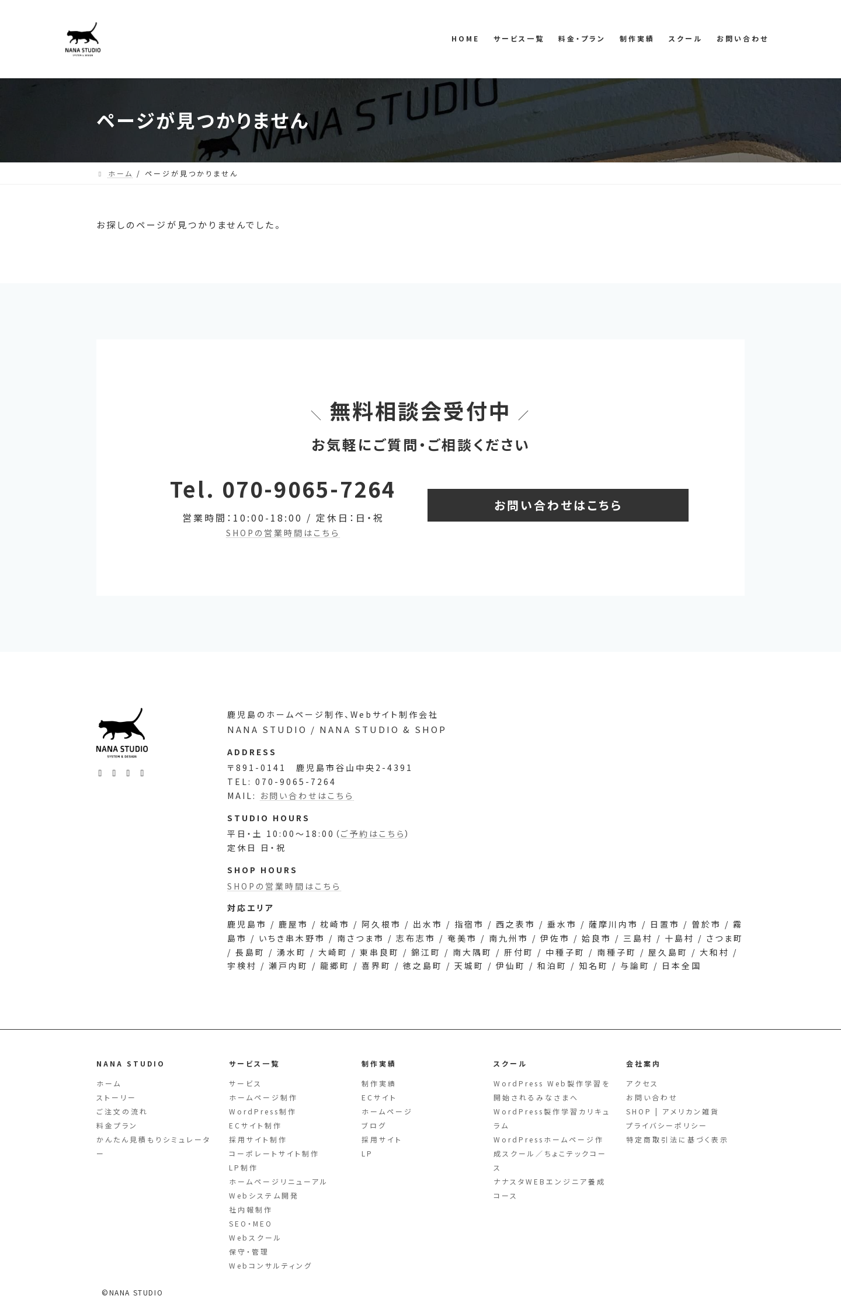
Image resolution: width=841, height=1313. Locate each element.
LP (367, 1153)
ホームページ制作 (263, 1097)
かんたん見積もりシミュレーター (153, 1146)
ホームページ (387, 1111)
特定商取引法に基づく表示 (677, 1139)
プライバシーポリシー (667, 1125)
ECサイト (379, 1097)
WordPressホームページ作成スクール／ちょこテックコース (550, 1153)
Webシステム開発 (264, 1195)
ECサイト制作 (255, 1125)
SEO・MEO (251, 1223)
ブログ (374, 1125)
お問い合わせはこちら (307, 813)
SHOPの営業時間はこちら (283, 533)
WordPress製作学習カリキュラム (552, 1118)
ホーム (108, 1083)
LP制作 (243, 1167)
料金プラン (117, 1125)
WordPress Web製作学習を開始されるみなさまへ (552, 1090)
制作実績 (379, 1083)
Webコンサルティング (270, 1265)
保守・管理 (249, 1251)
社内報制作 (251, 1209)
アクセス (642, 1083)
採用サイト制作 (258, 1139)
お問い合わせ (652, 1097)
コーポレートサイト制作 (274, 1153)
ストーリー (116, 1097)
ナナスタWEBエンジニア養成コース (550, 1188)
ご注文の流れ (122, 1111)
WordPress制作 (263, 1111)
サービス (245, 1083)
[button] (558, 505)
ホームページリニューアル (278, 1181)
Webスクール (255, 1237)
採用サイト (382, 1139)
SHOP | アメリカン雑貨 (673, 1111)
